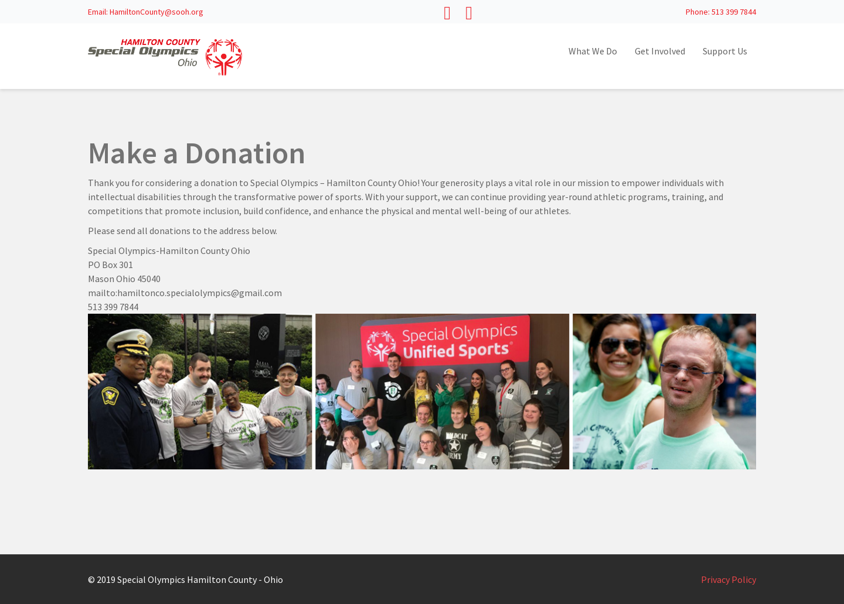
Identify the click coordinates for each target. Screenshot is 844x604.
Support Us (725, 51)
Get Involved (660, 51)
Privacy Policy (728, 579)
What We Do (593, 51)
